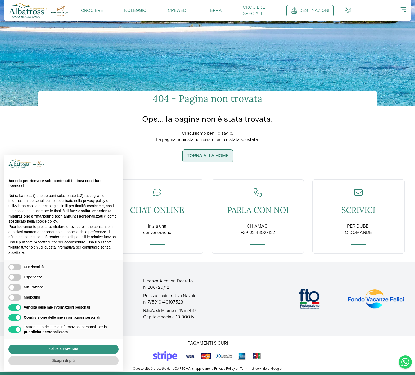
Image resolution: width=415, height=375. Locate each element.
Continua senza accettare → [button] (92, 163)
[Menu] (403, 10)
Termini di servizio (253, 369)
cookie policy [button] (46, 221)
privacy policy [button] (94, 200)
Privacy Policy (224, 369)
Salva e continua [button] (63, 349)
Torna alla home (207, 155)
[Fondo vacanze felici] (375, 299)
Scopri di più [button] (63, 360)
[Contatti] (348, 10)
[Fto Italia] (309, 299)
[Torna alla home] (39, 10)
